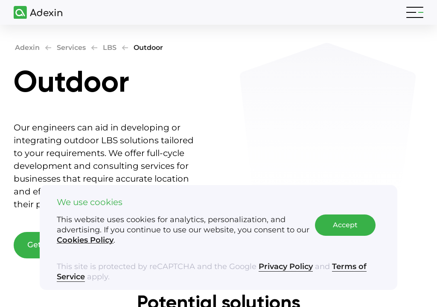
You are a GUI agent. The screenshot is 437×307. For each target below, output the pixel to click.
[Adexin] (34, 12)
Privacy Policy (286, 266)
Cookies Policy (85, 240)
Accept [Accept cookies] (345, 225)
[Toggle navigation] (414, 12)
